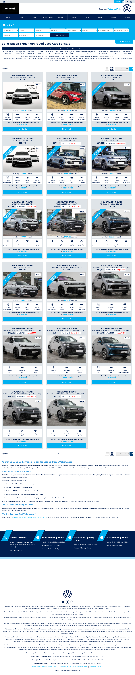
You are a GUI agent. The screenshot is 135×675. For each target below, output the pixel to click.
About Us (127, 17)
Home (8, 17)
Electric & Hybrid (48, 17)
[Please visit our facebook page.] (127, 1)
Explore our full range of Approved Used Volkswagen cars (29, 517)
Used (34, 17)
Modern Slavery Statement (75, 667)
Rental (100, 17)
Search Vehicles (59, 35)
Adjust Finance (125, 41)
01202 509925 (114, 8)
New (21, 17)
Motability (74, 17)
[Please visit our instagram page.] (131, 1)
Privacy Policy (36, 667)
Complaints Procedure (96, 667)
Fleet (87, 17)
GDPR (86, 667)
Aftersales (61, 17)
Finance (113, 17)
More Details (22, 129)
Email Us (117, 1)
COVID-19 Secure (46, 667)
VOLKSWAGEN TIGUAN (22, 75)
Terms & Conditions (59, 667)
